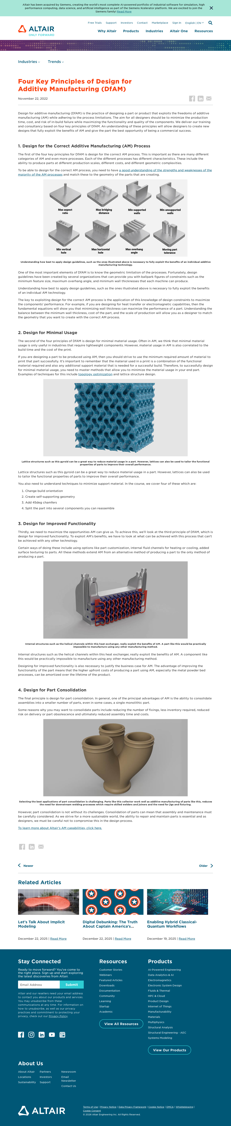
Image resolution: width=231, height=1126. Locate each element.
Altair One (179, 31)
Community (107, 995)
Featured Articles (110, 980)
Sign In (176, 22)
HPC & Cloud (156, 995)
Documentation (109, 990)
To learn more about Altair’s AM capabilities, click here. (60, 828)
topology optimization (95, 374)
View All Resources (121, 1024)
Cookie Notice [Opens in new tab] (156, 1106)
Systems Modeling (160, 1037)
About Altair (26, 1071)
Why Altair (107, 31)
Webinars (105, 974)
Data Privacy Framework (132, 1106)
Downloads (106, 985)
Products (131, 31)
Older (203, 865)
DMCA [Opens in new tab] (170, 1106)
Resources (204, 31)
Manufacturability (159, 1011)
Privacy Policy (58, 1016)
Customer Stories (110, 969)
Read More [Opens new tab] (124, 11)
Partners (45, 1071)
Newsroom (68, 1071)
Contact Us (68, 1085)
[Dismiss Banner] (211, 8)
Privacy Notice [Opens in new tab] (108, 1106)
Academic (106, 1011)
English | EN (193, 22)
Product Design (158, 1001)
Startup (104, 1006)
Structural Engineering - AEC (167, 1032)
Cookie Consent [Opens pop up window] (92, 1111)
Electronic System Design (165, 985)
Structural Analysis (160, 1027)
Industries (154, 31)
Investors (127, 22)
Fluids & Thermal (159, 990)
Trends (54, 62)
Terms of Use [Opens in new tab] (90, 1106)
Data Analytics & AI (161, 974)
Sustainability (27, 1082)
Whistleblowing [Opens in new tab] (184, 1106)
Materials (154, 1016)
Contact (142, 22)
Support (111, 22)
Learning (105, 1001)
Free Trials (95, 22)
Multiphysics (156, 1022)
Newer (28, 865)
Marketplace (160, 22)
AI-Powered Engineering (164, 969)
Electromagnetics (159, 980)
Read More (58, 938)
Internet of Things (159, 1006)
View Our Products (169, 1050)
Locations (24, 1076)
